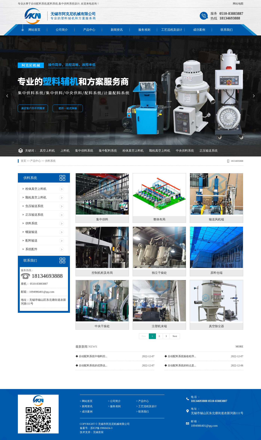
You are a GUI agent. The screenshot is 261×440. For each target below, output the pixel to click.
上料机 (65, 150)
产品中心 (89, 29)
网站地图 (238, 3)
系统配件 (31, 249)
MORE (239, 346)
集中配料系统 (108, 150)
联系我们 (227, 29)
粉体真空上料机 (133, 150)
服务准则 (144, 29)
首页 (23, 160)
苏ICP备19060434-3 (101, 428)
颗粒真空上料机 (159, 150)
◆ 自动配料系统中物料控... (91, 356)
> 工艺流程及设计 (146, 406)
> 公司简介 (114, 401)
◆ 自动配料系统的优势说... (91, 365)
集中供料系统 (84, 150)
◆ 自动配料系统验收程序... (180, 356)
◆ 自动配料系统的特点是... (180, 365)
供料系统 (50, 160)
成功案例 (199, 29)
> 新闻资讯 (86, 406)
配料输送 (31, 240)
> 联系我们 (142, 411)
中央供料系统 (185, 150)
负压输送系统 (34, 206)
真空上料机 (47, 150)
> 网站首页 (86, 401)
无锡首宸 (98, 432)
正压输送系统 (209, 150)
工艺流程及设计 (171, 29)
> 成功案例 (86, 411)
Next (175, 336)
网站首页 (34, 29)
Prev (144, 336)
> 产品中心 (142, 401)
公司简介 (62, 29)
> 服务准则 (114, 406)
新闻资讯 (117, 29)
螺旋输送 (31, 231)
